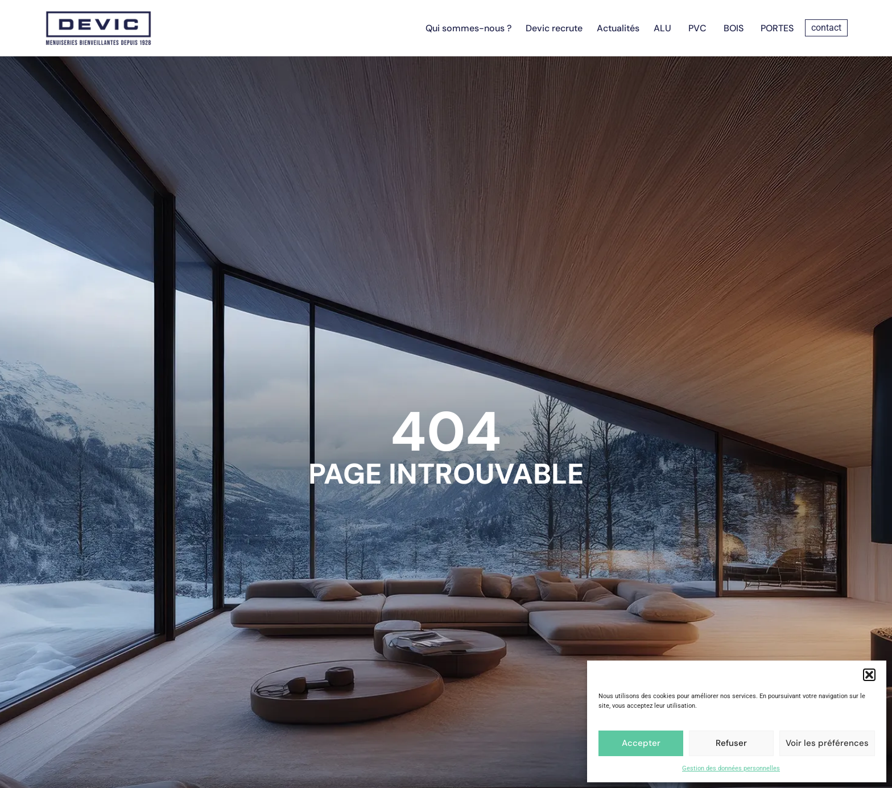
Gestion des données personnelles (731, 768)
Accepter (641, 743)
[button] (869, 674)
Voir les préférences (827, 743)
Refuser (731, 743)
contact (826, 27)
